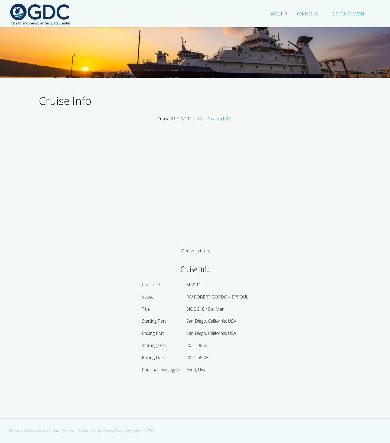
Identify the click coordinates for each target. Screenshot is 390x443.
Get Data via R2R (214, 119)
